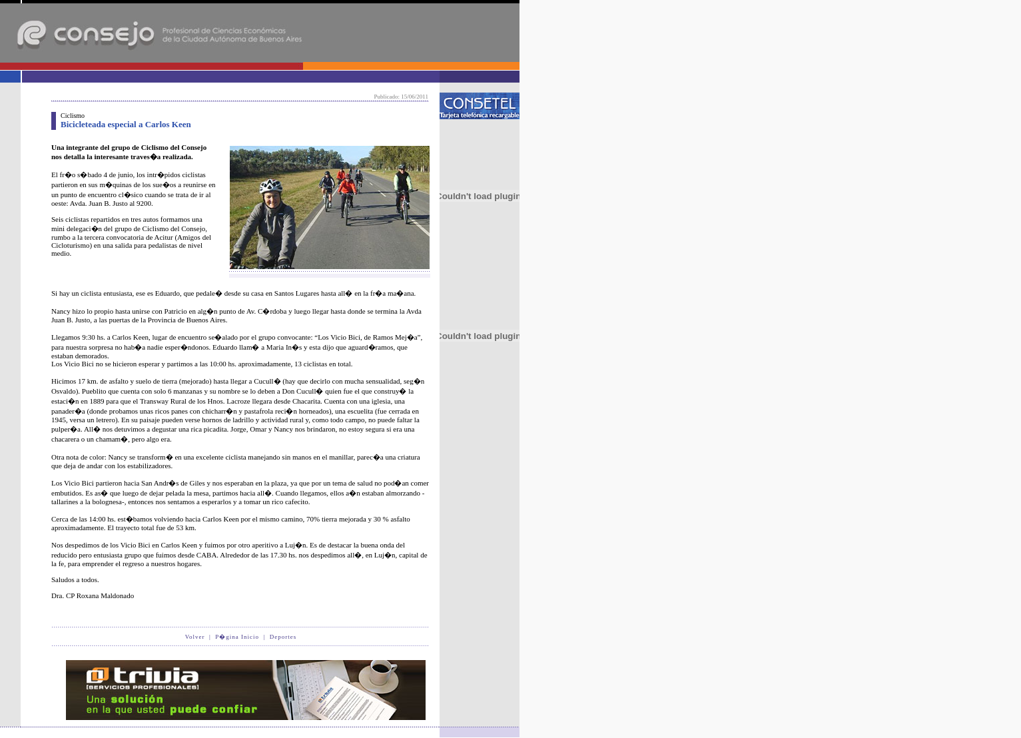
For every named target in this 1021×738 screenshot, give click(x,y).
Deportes (283, 636)
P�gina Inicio (237, 636)
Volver (195, 636)
